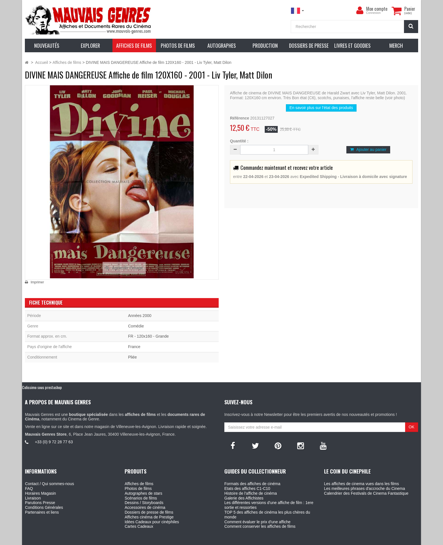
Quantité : (239, 141)
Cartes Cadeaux (139, 526)
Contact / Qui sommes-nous (49, 483)
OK (411, 427)
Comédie (136, 326)
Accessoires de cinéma (145, 507)
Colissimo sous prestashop (42, 387)
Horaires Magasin (40, 493)
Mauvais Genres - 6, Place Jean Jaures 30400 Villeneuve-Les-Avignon (234, 539)
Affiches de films (139, 483)
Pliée (132, 357)
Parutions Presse (40, 502)
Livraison (33, 498)
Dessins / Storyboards (144, 502)
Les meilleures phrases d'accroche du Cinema (364, 488)
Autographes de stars (143, 493)
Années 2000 (139, 315)
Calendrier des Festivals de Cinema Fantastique (366, 493)
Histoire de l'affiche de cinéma (250, 493)
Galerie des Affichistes (243, 498)
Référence (239, 118)
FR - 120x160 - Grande (148, 336)
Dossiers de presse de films (149, 512)
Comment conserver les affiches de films (260, 526)
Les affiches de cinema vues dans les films (361, 483)
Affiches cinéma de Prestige (149, 517)
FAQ (29, 488)
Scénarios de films (141, 498)
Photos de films (138, 488)
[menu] (360, 10)
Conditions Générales (44, 507)
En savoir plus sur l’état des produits (321, 107)
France (134, 346)
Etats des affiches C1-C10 (247, 488)
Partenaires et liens (42, 512)
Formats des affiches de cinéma (252, 483)
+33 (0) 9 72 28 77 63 (54, 442)
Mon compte (376, 8)
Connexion (373, 12)
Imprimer (37, 282)
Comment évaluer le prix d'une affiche (257, 522)
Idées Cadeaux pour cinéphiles (152, 522)
